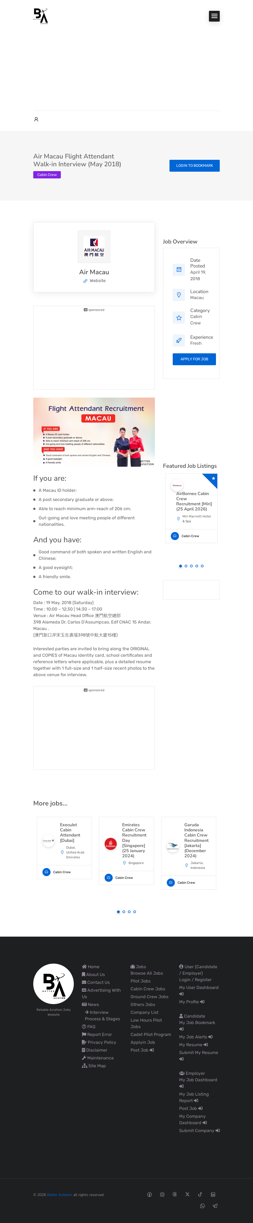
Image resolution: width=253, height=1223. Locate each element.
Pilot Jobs (141, 981)
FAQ (88, 1026)
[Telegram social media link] (215, 1205)
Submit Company (199, 1130)
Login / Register (195, 979)
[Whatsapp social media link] (202, 1205)
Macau (197, 297)
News (90, 1004)
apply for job (194, 359)
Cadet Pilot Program (151, 1034)
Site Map (94, 1065)
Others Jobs (143, 1004)
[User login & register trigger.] (36, 119)
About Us (93, 974)
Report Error (97, 1034)
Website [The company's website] (94, 280)
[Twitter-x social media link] (187, 1194)
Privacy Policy (99, 1042)
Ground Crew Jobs (149, 996)
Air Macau (94, 272)
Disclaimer (94, 1050)
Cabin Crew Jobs (148, 988)
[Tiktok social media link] (200, 1194)
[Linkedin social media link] (213, 1194)
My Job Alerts (195, 1036)
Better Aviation (59, 1194)
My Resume (193, 1044)
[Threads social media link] (174, 1194)
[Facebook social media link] (149, 1194)
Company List (144, 1012)
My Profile (191, 1001)
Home (90, 966)
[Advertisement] (126, 65)
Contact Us (96, 982)
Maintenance (98, 1058)
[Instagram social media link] (162, 1194)
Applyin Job (143, 1042)
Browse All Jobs (147, 973)
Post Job (142, 1050)
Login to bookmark (194, 165)
